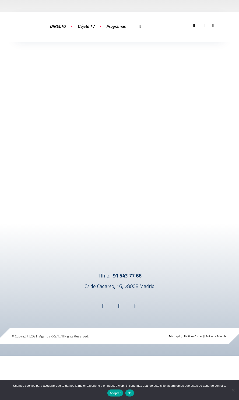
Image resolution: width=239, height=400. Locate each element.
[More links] (140, 31)
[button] (203, 25)
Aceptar (115, 393)
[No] (233, 390)
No (130, 393)
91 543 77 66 (127, 276)
